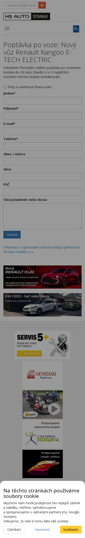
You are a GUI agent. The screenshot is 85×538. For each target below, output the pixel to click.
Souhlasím (70, 529)
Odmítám (14, 529)
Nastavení (42, 529)
